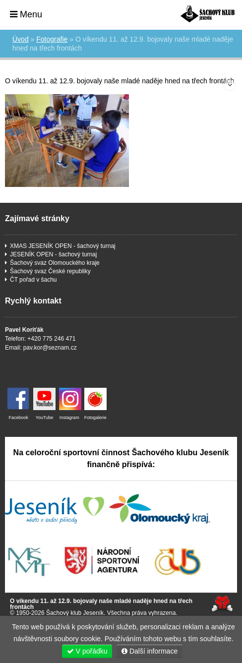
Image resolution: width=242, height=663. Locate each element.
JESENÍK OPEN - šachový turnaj (53, 254)
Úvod (208, 13)
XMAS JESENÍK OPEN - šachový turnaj (63, 245)
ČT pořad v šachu (33, 279)
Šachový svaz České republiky (50, 271)
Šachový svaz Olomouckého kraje (55, 262)
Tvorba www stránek (222, 603)
